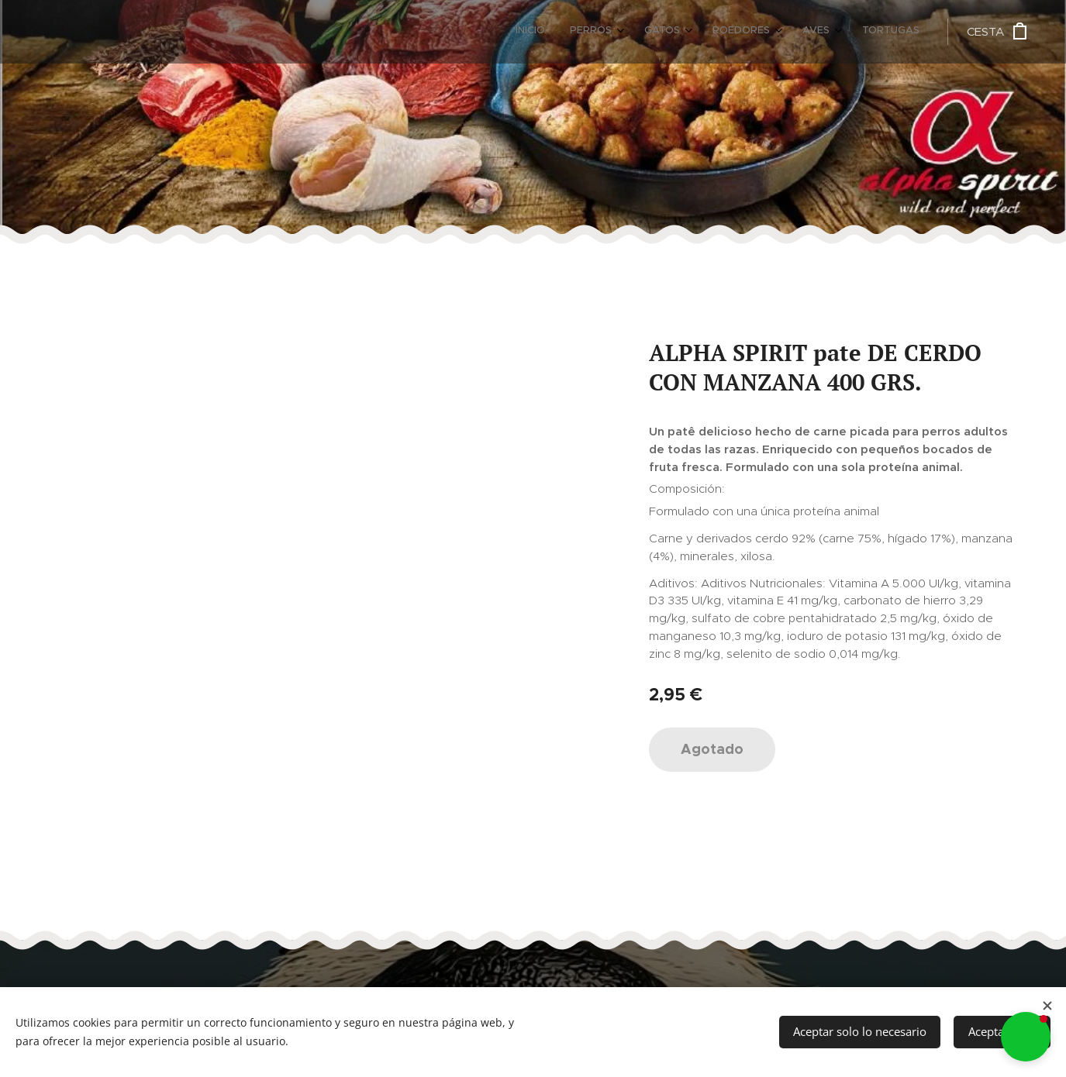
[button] (1025, 1037)
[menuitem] (769, 31)
